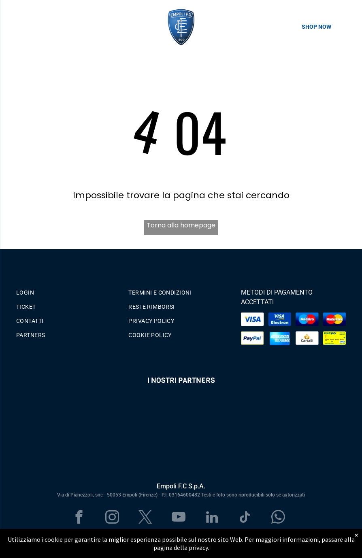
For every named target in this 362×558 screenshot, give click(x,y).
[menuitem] (68, 291)
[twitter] (145, 518)
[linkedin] (212, 518)
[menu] (17, 29)
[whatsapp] (278, 518)
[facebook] (79, 518)
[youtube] (178, 518)
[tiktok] (245, 518)
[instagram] (112, 518)
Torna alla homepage (181, 225)
